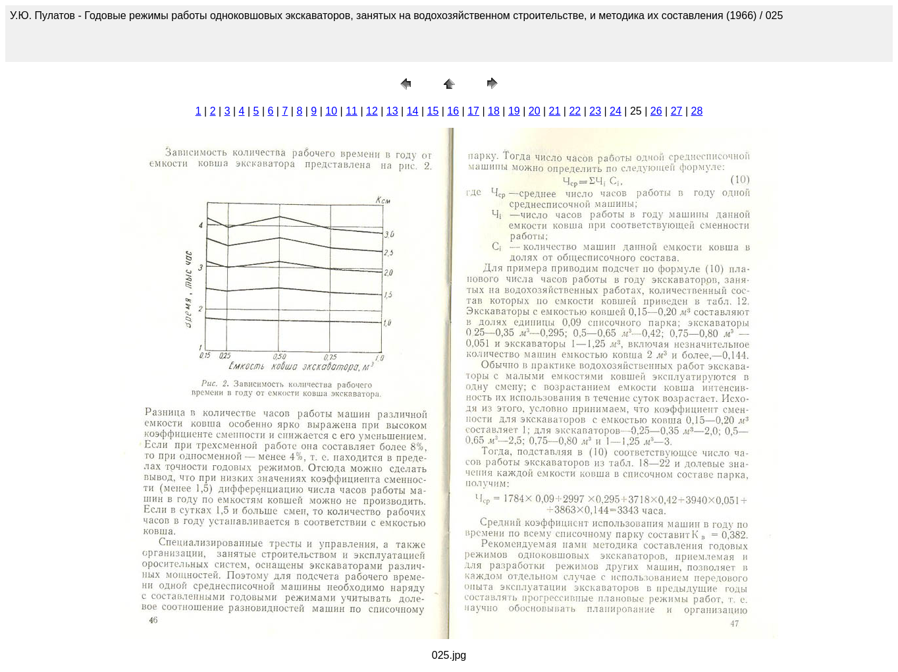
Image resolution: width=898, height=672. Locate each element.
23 (595, 111)
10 (331, 111)
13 (392, 111)
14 (413, 111)
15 (433, 111)
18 (494, 111)
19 (514, 111)
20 (535, 111)
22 (575, 111)
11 (351, 111)
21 (555, 111)
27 (677, 111)
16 (453, 111)
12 (372, 111)
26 (656, 111)
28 (696, 111)
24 (615, 111)
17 (473, 111)
